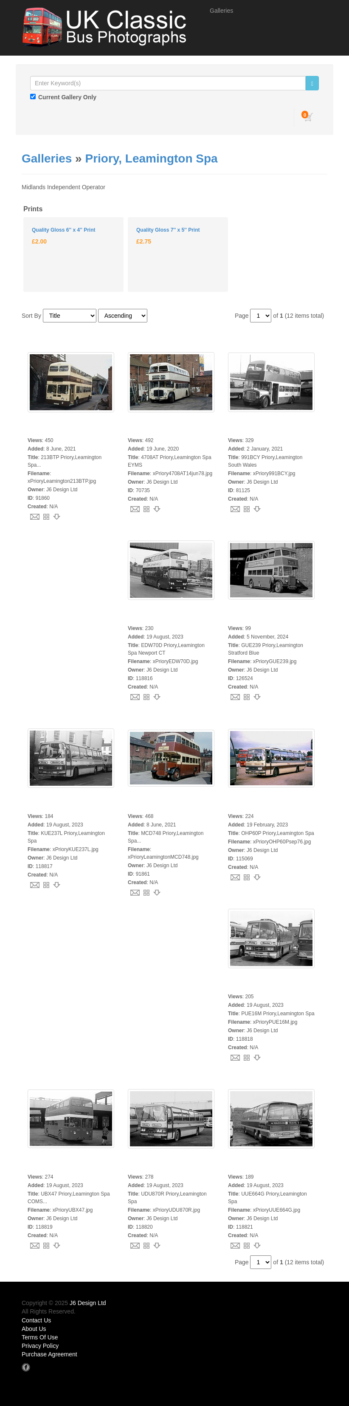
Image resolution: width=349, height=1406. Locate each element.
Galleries (221, 10)
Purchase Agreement (49, 1354)
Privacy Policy (40, 1345)
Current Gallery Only (67, 97)
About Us (34, 1328)
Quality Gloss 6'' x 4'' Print (63, 230)
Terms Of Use (40, 1337)
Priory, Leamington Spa (151, 158)
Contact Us (36, 1320)
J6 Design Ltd (88, 1303)
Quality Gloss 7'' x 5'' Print (168, 230)
